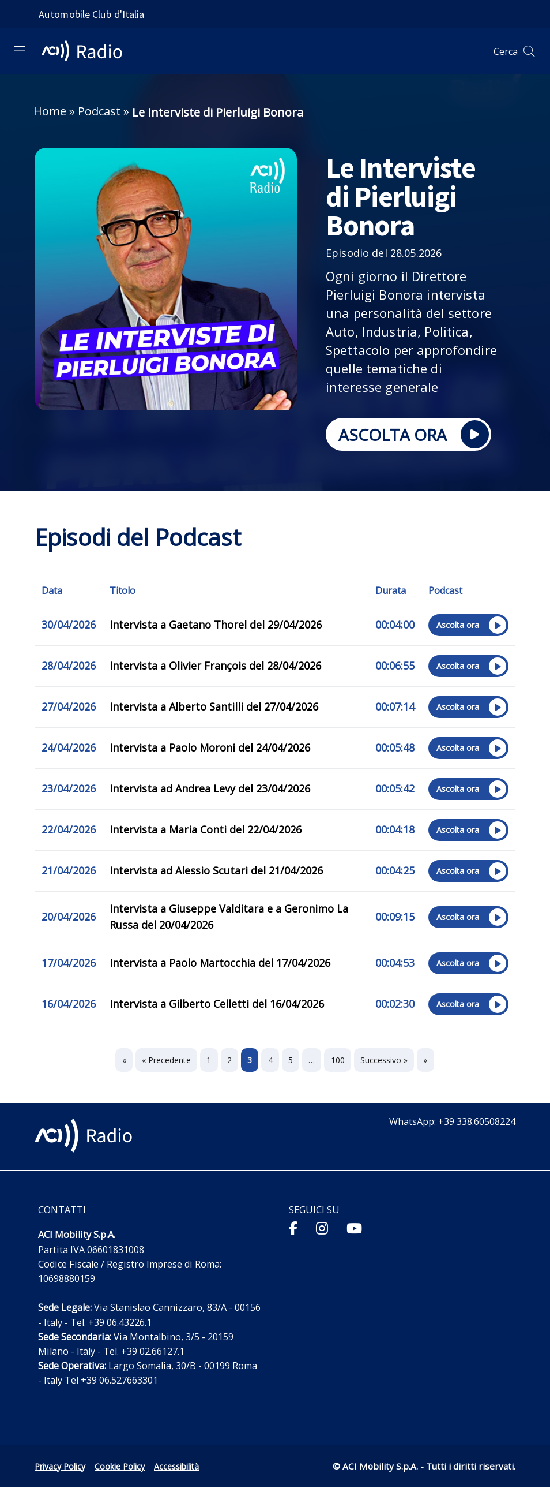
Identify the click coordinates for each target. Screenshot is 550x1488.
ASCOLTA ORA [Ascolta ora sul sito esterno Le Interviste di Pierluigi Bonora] (407, 435)
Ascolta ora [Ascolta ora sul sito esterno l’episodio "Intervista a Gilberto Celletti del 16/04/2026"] (467, 1005)
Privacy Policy (60, 1466)
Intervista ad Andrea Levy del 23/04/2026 (210, 788)
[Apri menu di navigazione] (20, 50)
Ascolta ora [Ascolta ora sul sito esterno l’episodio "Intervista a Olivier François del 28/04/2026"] (467, 667)
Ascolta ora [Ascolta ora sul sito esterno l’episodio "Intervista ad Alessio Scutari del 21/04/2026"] (467, 872)
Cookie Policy (120, 1466)
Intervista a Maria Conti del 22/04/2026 (206, 829)
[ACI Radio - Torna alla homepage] (86, 51)
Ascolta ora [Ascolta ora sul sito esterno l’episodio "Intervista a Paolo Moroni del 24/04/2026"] (467, 749)
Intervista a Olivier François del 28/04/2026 (215, 665)
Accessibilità (176, 1466)
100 (338, 1060)
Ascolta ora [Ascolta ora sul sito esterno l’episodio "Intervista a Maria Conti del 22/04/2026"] (467, 831)
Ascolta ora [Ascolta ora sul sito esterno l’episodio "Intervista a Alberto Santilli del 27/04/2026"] (467, 708)
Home (49, 111)
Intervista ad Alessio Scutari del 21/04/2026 (216, 870)
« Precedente (166, 1060)
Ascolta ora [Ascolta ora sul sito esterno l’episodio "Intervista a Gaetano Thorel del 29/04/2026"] (467, 626)
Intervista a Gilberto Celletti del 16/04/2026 (217, 1004)
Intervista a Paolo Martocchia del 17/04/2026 (220, 963)
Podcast (99, 111)
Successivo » (384, 1060)
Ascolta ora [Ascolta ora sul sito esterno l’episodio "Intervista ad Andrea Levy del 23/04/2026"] (467, 790)
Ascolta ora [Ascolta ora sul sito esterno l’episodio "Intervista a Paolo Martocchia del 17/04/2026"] (467, 964)
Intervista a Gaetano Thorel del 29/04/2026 (216, 624)
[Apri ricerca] (529, 51)
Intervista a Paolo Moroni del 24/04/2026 (210, 747)
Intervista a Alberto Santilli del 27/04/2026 (214, 706)
